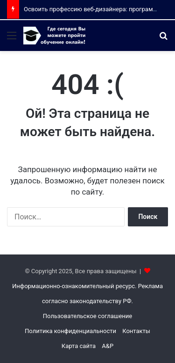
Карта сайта (79, 345)
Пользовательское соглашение (87, 315)
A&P (107, 345)
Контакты (136, 330)
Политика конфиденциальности (70, 330)
